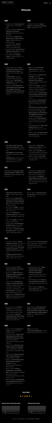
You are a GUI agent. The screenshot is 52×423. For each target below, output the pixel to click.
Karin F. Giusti (7, 2)
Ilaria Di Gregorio (31, 418)
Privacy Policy (37, 418)
